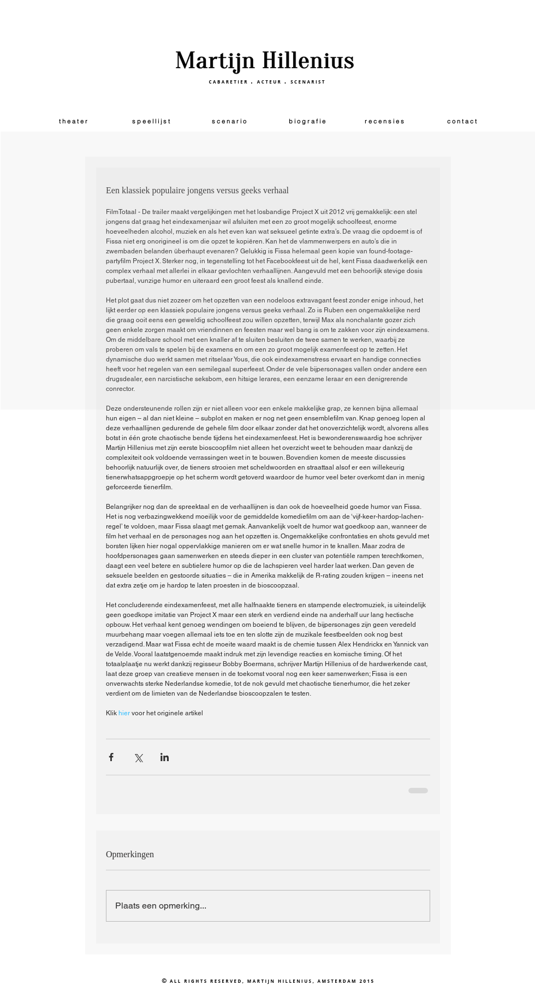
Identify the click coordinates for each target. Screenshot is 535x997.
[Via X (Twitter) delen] (138, 757)
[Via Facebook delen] (111, 757)
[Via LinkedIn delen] (164, 757)
